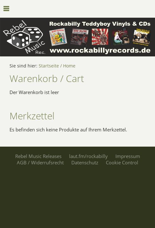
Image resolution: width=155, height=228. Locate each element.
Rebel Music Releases (38, 156)
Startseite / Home (57, 66)
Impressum (127, 156)
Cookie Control (122, 162)
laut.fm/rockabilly (88, 156)
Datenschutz (84, 162)
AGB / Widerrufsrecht (40, 162)
